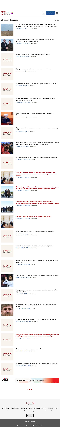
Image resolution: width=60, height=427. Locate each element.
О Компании (5, 408)
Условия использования (14, 411)
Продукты (24, 408)
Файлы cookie (49, 411)
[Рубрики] (57, 13)
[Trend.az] (7, 13)
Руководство (15, 408)
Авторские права (53, 408)
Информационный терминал (37, 408)
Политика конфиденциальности (33, 411)
